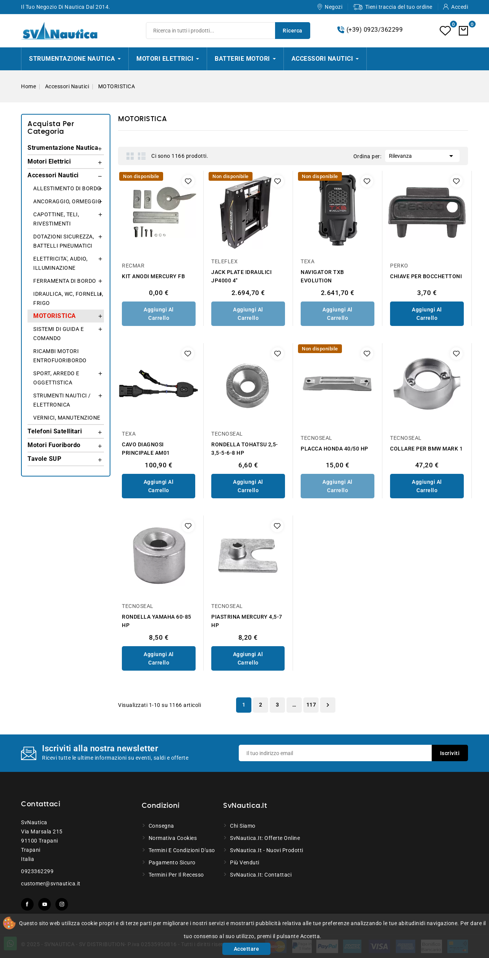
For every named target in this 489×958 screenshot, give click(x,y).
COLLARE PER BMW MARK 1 (426, 449)
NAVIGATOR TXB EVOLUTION (322, 276)
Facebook (27, 904)
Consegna (161, 826)
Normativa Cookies (173, 838)
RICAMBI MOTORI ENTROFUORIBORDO (60, 355)
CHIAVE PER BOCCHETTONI (426, 276)
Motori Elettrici (49, 161)
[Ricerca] (228, 30)
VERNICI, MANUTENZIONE (66, 418)
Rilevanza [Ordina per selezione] (422, 155)
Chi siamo (243, 826)
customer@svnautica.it (51, 883)
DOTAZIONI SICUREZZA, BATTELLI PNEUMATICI (63, 241)
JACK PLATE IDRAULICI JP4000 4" (241, 276)
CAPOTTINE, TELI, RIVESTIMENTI (56, 219)
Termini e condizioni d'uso (182, 850)
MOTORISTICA (54, 315)
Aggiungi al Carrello (159, 313)
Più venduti (244, 862)
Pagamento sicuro (172, 862)
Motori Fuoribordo (54, 445)
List (142, 156)
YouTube (44, 904)
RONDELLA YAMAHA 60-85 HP (156, 621)
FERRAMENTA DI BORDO (64, 281)
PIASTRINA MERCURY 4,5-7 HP (246, 621)
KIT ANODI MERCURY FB (153, 276)
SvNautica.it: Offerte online (265, 838)
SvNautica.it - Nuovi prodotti (266, 850)
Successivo (328, 705)
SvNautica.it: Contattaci (260, 875)
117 (311, 705)
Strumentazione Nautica (63, 147)
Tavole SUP (44, 458)
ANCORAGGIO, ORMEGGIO (67, 201)
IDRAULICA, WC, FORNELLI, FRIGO (68, 298)
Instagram (61, 904)
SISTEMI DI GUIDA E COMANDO (58, 333)
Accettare (246, 949)
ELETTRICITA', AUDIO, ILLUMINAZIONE (60, 263)
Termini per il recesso (176, 875)
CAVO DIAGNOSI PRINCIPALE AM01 (146, 448)
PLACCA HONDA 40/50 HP (334, 449)
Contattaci (40, 804)
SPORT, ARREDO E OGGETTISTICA (56, 378)
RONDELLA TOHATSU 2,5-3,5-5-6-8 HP (244, 448)
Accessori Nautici (53, 175)
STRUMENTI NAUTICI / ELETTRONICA (62, 400)
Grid (130, 156)
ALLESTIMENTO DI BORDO (67, 188)
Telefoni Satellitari (55, 431)
